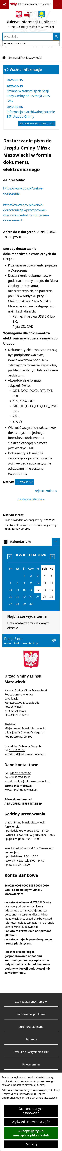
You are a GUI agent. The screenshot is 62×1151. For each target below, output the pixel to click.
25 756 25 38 (17, 750)
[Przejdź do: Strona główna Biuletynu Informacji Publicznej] (4, 57)
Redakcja (31, 1039)
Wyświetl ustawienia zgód (31, 1122)
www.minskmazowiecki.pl (21, 790)
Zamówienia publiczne (31, 1014)
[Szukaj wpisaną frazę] (56, 37)
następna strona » (31, 499)
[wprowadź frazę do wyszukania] (27, 37)
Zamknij (31, 1144)
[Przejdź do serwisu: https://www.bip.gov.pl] (31, 4)
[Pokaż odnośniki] (4, 4)
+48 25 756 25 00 (20, 773)
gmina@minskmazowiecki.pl (32, 781)
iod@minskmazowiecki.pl (30, 754)
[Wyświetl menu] (57, 4)
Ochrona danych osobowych (31, 1111)
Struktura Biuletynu (31, 1027)
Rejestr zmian (31, 1064)
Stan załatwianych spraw (31, 1002)
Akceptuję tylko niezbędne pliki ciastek (31, 1133)
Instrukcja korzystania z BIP (31, 1052)
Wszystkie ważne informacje (37, 123)
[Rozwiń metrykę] (24, 482)
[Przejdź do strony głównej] (31, 20)
